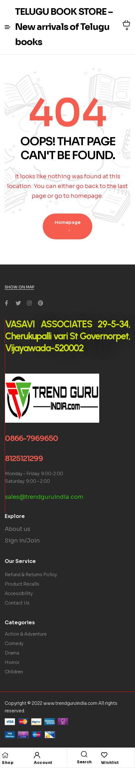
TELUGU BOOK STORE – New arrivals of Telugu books (64, 26)
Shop (8, 762)
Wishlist (110, 762)
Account (43, 762)
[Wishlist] (104, 755)
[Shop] (5, 755)
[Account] (37, 755)
